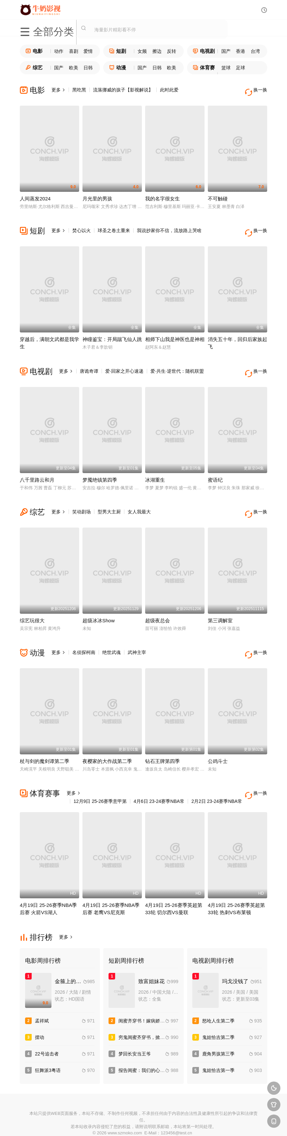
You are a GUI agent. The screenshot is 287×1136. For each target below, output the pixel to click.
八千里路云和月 (37, 466)
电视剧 (204, 51)
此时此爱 (169, 89)
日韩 (88, 67)
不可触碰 (218, 194)
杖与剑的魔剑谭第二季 (44, 738)
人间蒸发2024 (35, 194)
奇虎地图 (167, 1122)
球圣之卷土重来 (114, 225)
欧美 (73, 67)
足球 (240, 67)
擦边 (157, 51)
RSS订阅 (71, 1122)
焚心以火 (81, 225)
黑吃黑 (79, 89)
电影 (34, 51)
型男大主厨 (109, 497)
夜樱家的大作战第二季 (107, 738)
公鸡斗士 (218, 738)
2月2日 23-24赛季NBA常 (216, 778)
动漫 (117, 67)
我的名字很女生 (162, 194)
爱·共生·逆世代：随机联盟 (177, 361)
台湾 (255, 51)
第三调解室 (220, 602)
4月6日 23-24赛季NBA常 (159, 778)
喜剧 (73, 51)
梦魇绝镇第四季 (99, 466)
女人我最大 (139, 497)
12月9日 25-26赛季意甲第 (100, 778)
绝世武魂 (111, 634)
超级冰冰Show (98, 602)
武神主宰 (137, 634)
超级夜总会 (157, 602)
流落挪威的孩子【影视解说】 (123, 89)
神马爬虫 (119, 1122)
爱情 (88, 51)
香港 (240, 51)
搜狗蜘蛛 (143, 1122)
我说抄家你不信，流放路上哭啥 (169, 225)
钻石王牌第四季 (162, 738)
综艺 (34, 67)
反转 (171, 51)
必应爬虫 (215, 1122)
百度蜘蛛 (95, 1122)
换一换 (257, 90)
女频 (142, 51)
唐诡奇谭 (89, 361)
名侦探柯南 (83, 634)
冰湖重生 (155, 466)
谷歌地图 (191, 1122)
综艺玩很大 (32, 602)
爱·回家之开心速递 (124, 361)
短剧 (117, 51)
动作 (58, 51)
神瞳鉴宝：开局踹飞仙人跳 (112, 330)
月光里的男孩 (97, 194)
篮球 (226, 67)
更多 (58, 89)
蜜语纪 (215, 466)
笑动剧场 (81, 497)
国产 (226, 51)
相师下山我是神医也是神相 (175, 330)
